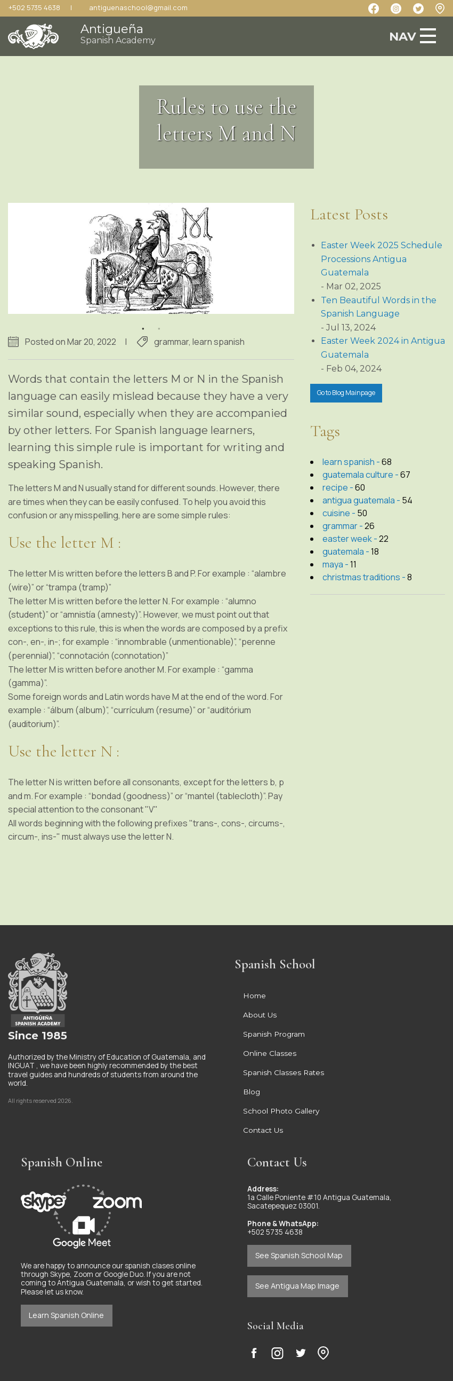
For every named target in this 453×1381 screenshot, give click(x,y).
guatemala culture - (361, 474)
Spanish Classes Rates (283, 1072)
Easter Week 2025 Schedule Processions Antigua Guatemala (381, 259)
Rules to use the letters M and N (226, 120)
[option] (151, 258)
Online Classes (269, 1053)
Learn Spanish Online (66, 1315)
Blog (251, 1091)
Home (254, 995)
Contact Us (263, 1130)
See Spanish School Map (299, 1255)
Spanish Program (274, 1034)
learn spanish (218, 342)
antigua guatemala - (362, 500)
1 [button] (142, 322)
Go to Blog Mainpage (346, 392)
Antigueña (118, 33)
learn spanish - (352, 462)
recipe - (338, 487)
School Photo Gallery (281, 1111)
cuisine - (339, 513)
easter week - (350, 538)
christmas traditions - (364, 577)
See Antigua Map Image (297, 1286)
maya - (336, 564)
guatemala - (346, 551)
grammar (171, 342)
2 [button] (158, 322)
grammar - (343, 526)
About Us (260, 1015)
